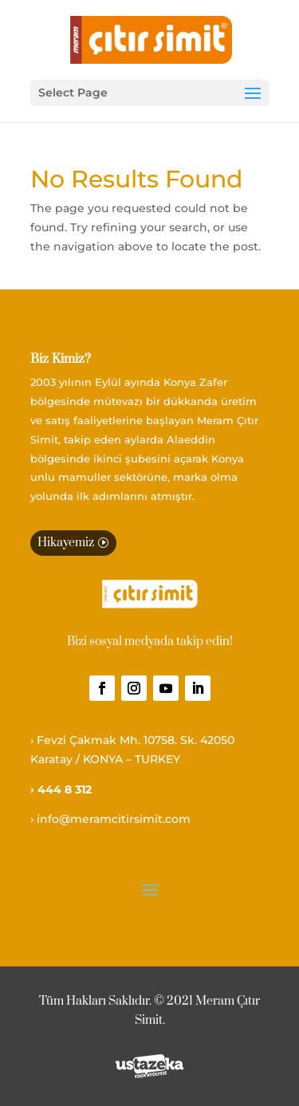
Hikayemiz (65, 542)
